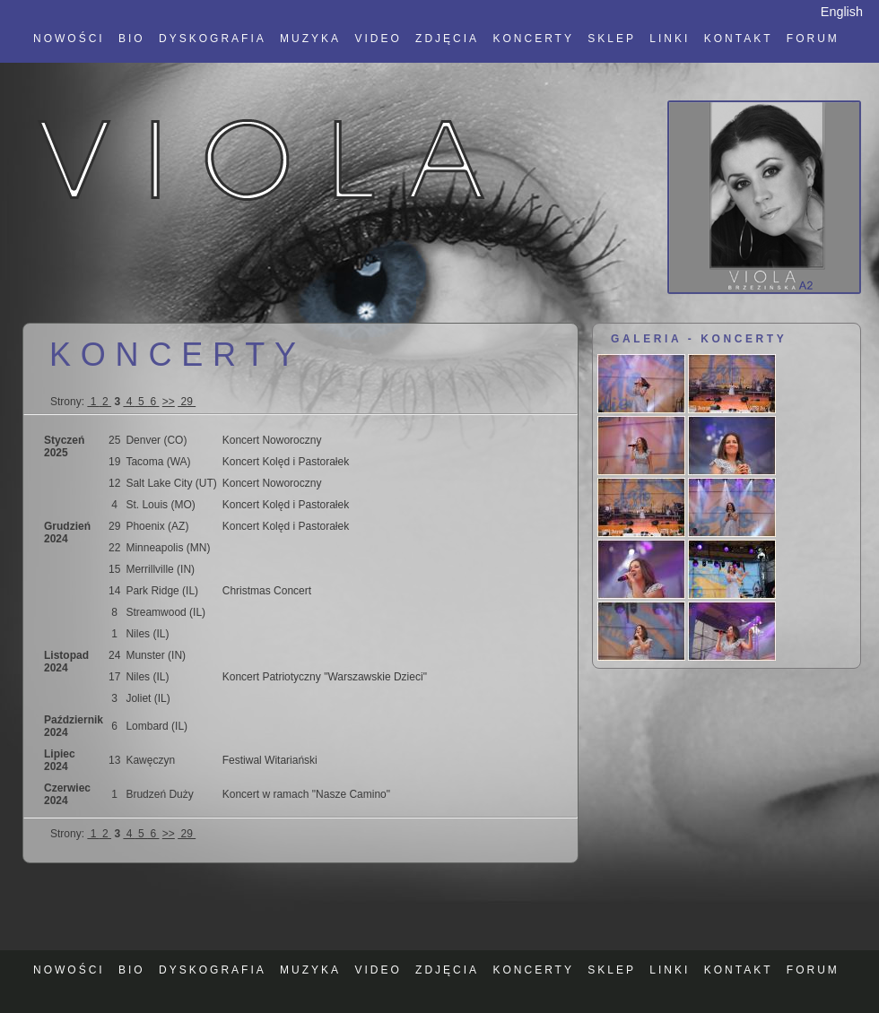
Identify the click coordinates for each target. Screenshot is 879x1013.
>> (168, 401)
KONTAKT (738, 38)
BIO (131, 38)
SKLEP (611, 38)
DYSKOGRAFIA (212, 38)
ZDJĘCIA (447, 38)
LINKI (669, 38)
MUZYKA (310, 38)
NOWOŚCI (69, 38)
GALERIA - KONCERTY (699, 339)
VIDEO (377, 38)
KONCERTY (532, 38)
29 (187, 401)
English (842, 11)
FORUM (813, 38)
